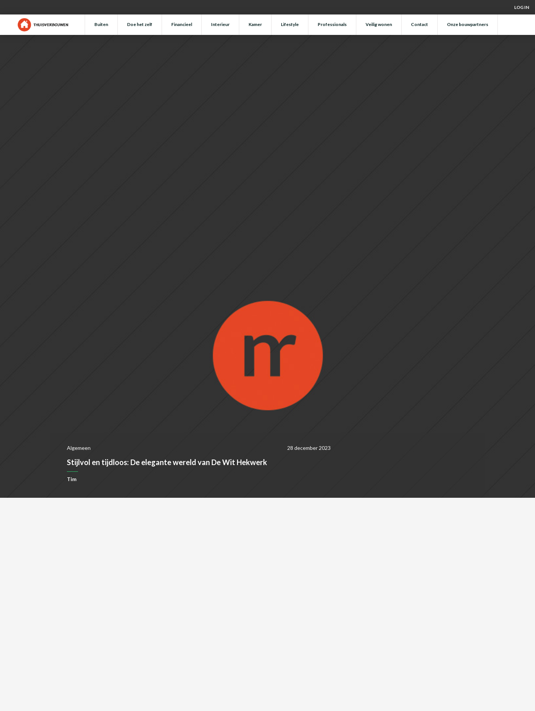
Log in (521, 7)
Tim (72, 479)
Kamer (255, 24)
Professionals (332, 24)
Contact (419, 24)
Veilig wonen (379, 24)
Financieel (181, 24)
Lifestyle (290, 24)
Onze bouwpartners (467, 24)
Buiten (101, 24)
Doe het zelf (139, 24)
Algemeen (79, 448)
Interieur (220, 24)
